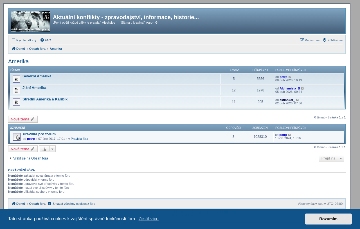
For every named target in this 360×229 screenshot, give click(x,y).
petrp (283, 76)
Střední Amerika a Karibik (45, 99)
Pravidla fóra (79, 138)
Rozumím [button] (328, 219)
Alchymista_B (290, 88)
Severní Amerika (36, 76)
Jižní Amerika (34, 88)
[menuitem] (45, 40)
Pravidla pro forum (39, 134)
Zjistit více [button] (149, 218)
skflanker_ (287, 100)
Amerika (18, 61)
